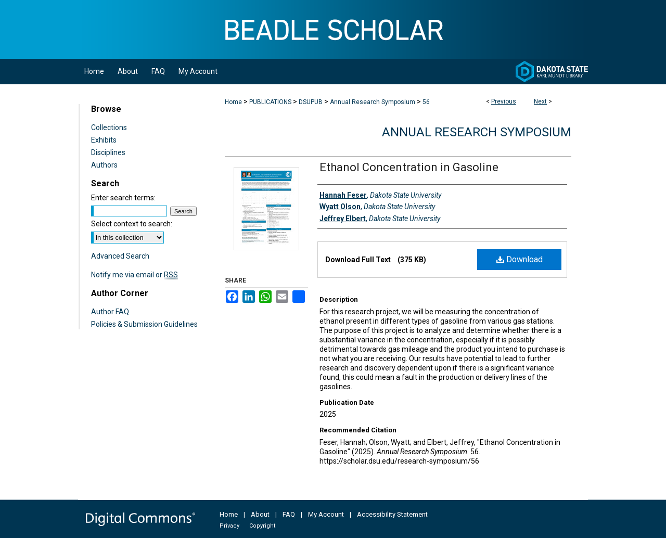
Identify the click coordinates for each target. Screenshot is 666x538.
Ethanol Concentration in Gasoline (408, 167)
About (260, 514)
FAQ (289, 514)
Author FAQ (110, 312)
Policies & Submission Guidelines (144, 324)
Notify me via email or (134, 275)
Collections (109, 127)
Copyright (262, 525)
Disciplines (108, 152)
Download (519, 259)
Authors (104, 165)
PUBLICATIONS (270, 102)
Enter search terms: (123, 198)
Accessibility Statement (392, 514)
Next (540, 101)
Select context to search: (131, 224)
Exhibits (104, 140)
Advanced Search (120, 256)
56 (426, 102)
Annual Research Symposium (372, 102)
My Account (326, 514)
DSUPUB (311, 102)
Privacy (229, 525)
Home (233, 102)
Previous (503, 101)
